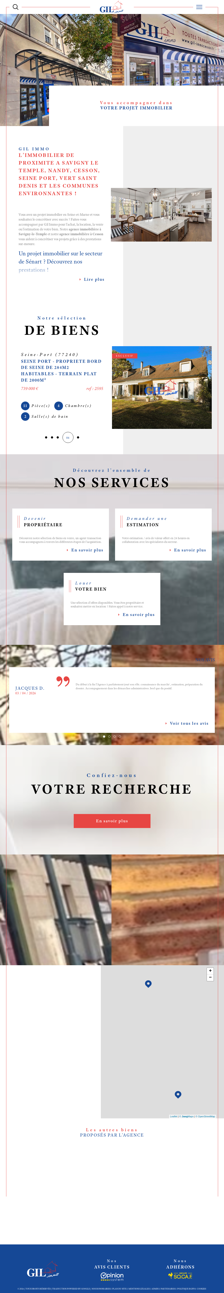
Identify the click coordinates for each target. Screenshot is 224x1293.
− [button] (210, 978)
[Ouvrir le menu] (199, 7)
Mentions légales (138, 1290)
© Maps (186, 1117)
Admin (155, 1290)
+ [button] (210, 971)
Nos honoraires (101, 1290)
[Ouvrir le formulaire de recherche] (15, 7)
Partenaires (168, 1290)
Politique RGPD (186, 1290)
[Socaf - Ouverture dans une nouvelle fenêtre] (112, 1278)
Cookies (201, 1290)
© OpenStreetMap (205, 1117)
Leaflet (173, 1117)
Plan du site (119, 1290)
